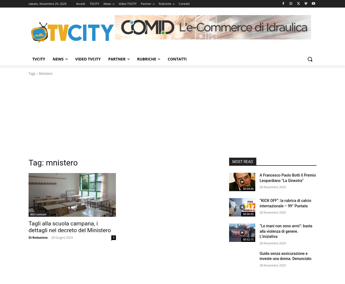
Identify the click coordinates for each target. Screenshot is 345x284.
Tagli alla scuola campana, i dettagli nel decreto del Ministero (70, 227)
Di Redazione (38, 237)
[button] (309, 59)
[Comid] (213, 27)
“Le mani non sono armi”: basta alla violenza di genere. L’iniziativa (286, 231)
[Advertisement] (172, 117)
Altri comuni (38, 214)
